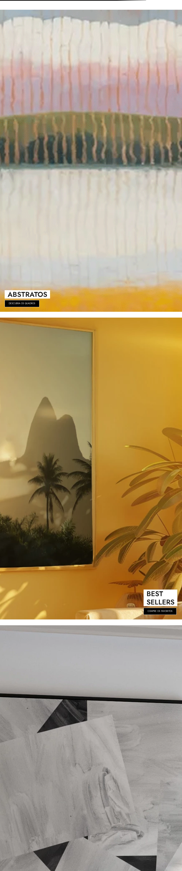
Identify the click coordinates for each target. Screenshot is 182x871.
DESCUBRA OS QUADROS (22, 303)
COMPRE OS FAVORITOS (160, 611)
